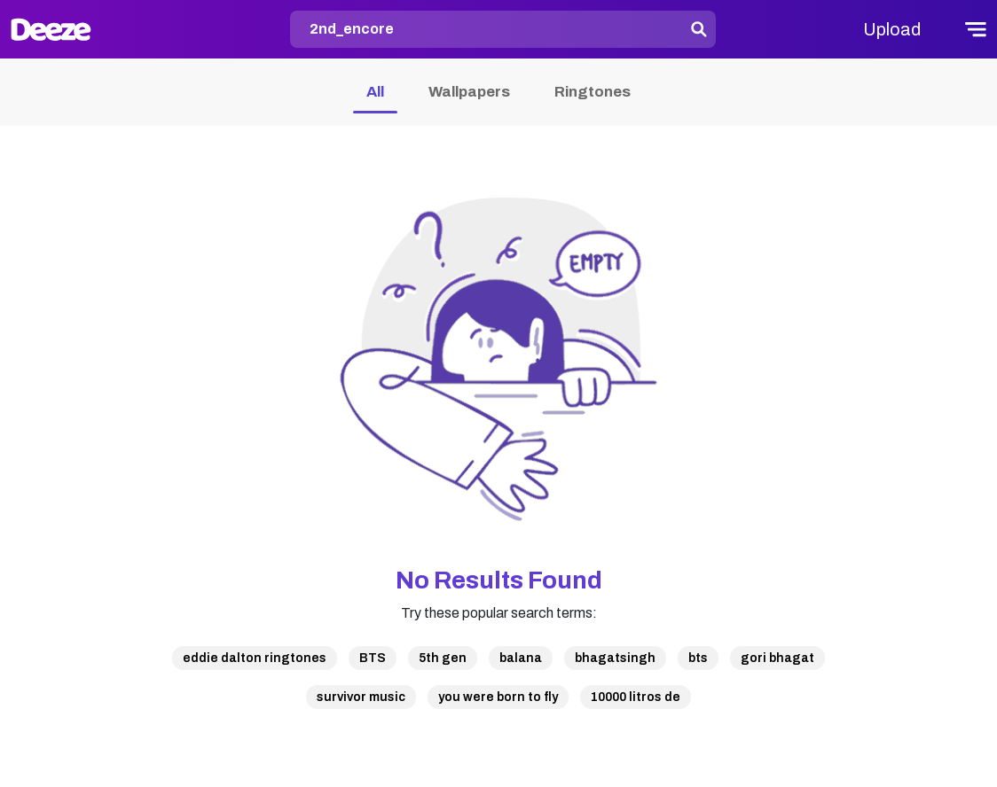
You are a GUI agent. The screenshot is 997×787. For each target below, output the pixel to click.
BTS (372, 658)
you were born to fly (498, 697)
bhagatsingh (615, 658)
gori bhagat (777, 658)
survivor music (361, 697)
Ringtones (592, 91)
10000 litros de (635, 697)
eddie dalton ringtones (254, 658)
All (375, 91)
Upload (892, 29)
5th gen (443, 658)
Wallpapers (469, 91)
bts (698, 658)
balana (520, 658)
